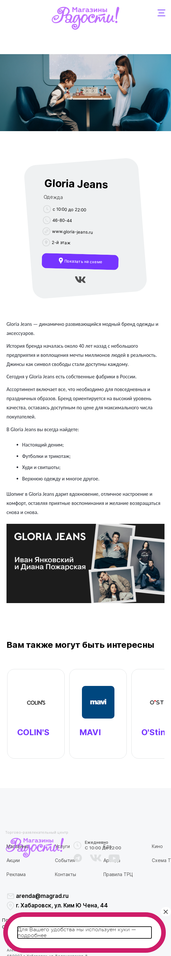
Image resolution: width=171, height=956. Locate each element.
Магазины (17, 846)
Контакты (65, 874)
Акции (13, 860)
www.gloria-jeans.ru (72, 232)
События (65, 860)
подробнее (32, 935)
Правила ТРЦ (118, 874)
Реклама (16, 874)
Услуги (62, 846)
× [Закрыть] (166, 911)
